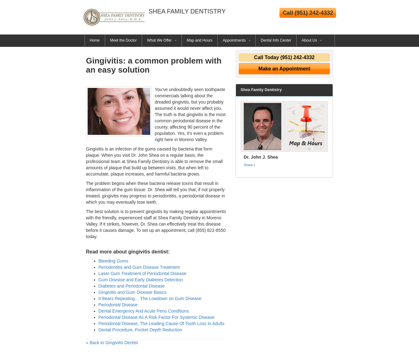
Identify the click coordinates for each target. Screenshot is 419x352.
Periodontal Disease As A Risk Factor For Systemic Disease (157, 317)
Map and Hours (199, 40)
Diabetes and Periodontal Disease (132, 285)
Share (248, 165)
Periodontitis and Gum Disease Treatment (139, 267)
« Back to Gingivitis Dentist (112, 342)
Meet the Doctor (123, 40)
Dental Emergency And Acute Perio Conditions (144, 311)
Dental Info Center (276, 40)
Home (95, 40)
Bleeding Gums (114, 260)
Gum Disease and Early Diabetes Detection (141, 279)
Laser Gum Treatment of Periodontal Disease (143, 273)
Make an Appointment (284, 68)
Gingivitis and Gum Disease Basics (133, 292)
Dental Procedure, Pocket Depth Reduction (140, 329)
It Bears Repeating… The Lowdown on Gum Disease (150, 298)
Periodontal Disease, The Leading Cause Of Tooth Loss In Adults (162, 323)
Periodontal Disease (118, 304)
